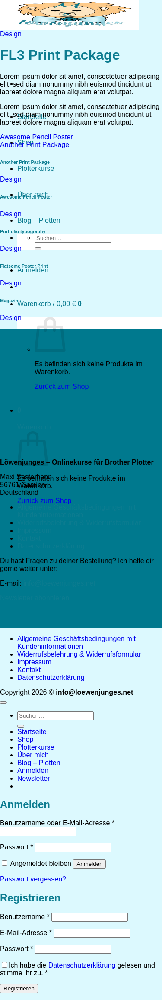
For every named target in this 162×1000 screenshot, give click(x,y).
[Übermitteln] (38, 248)
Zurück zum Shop (44, 500)
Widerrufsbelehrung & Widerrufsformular (79, 522)
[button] (32, 270)
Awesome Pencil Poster (36, 137)
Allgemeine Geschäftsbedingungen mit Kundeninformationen (76, 511)
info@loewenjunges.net (59, 583)
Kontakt (29, 538)
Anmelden (89, 864)
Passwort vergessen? (33, 879)
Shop (25, 739)
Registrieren (19, 988)
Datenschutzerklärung (51, 546)
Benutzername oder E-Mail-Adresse (57, 823)
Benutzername (25, 916)
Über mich (33, 755)
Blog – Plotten (38, 220)
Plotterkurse (35, 168)
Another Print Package (34, 144)
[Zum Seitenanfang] (3, 702)
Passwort (16, 847)
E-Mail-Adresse (26, 932)
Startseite (32, 731)
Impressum (34, 530)
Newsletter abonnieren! (35, 598)
